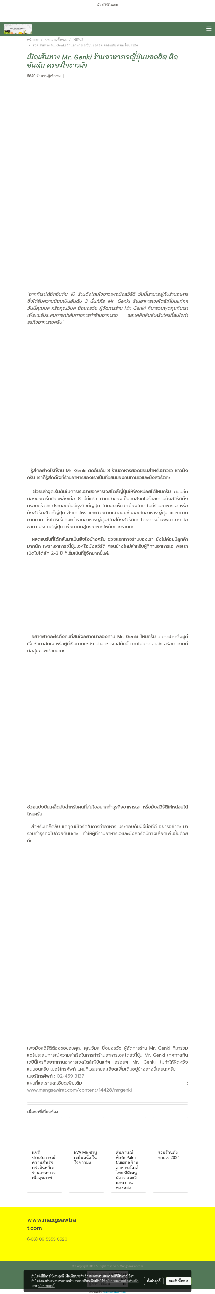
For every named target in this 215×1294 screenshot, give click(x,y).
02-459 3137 (70, 1075)
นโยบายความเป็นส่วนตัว (122, 1281)
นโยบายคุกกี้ (46, 1286)
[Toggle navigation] (209, 29)
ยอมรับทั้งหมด (178, 1281)
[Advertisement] (107, 133)
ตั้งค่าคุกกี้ (153, 1281)
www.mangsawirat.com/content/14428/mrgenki (79, 1089)
